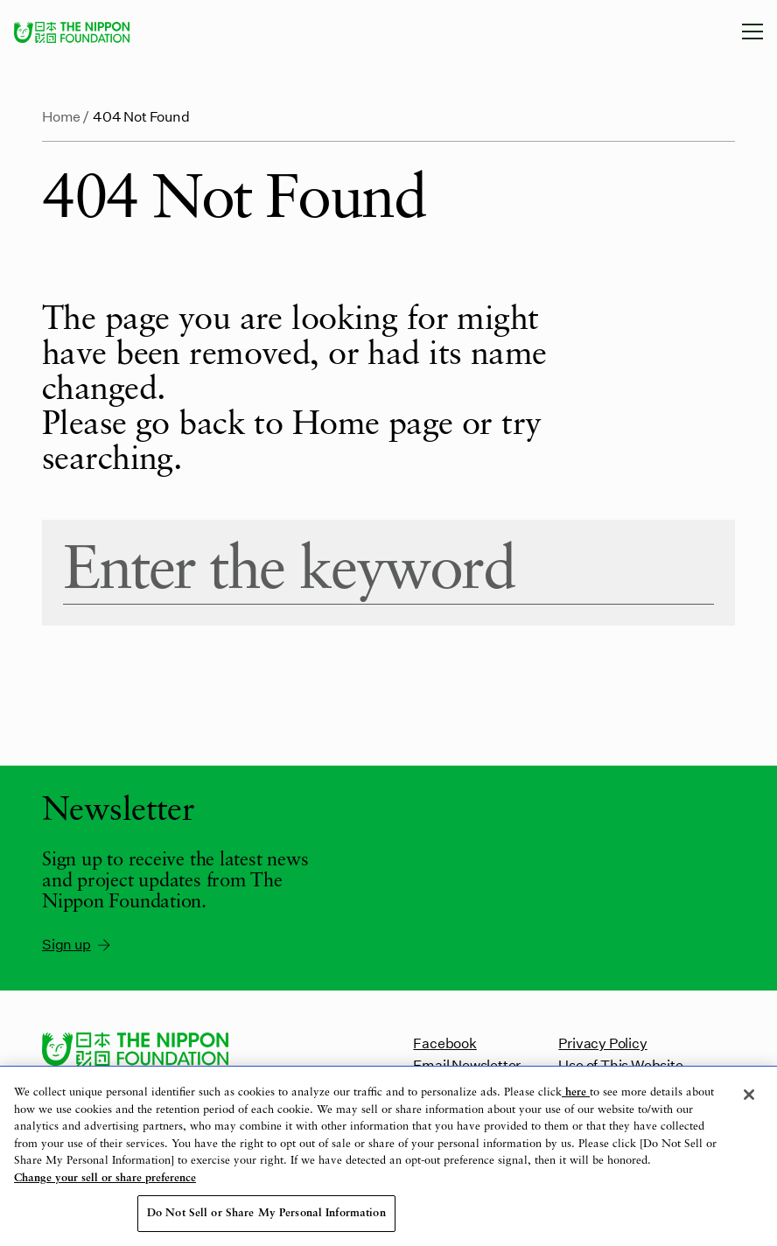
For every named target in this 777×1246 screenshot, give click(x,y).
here (576, 1092)
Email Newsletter (467, 1064)
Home (61, 116)
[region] (388, 1156)
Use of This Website (620, 1064)
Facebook (444, 1042)
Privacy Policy (602, 1042)
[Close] (749, 1094)
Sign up (77, 944)
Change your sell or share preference (105, 1178)
